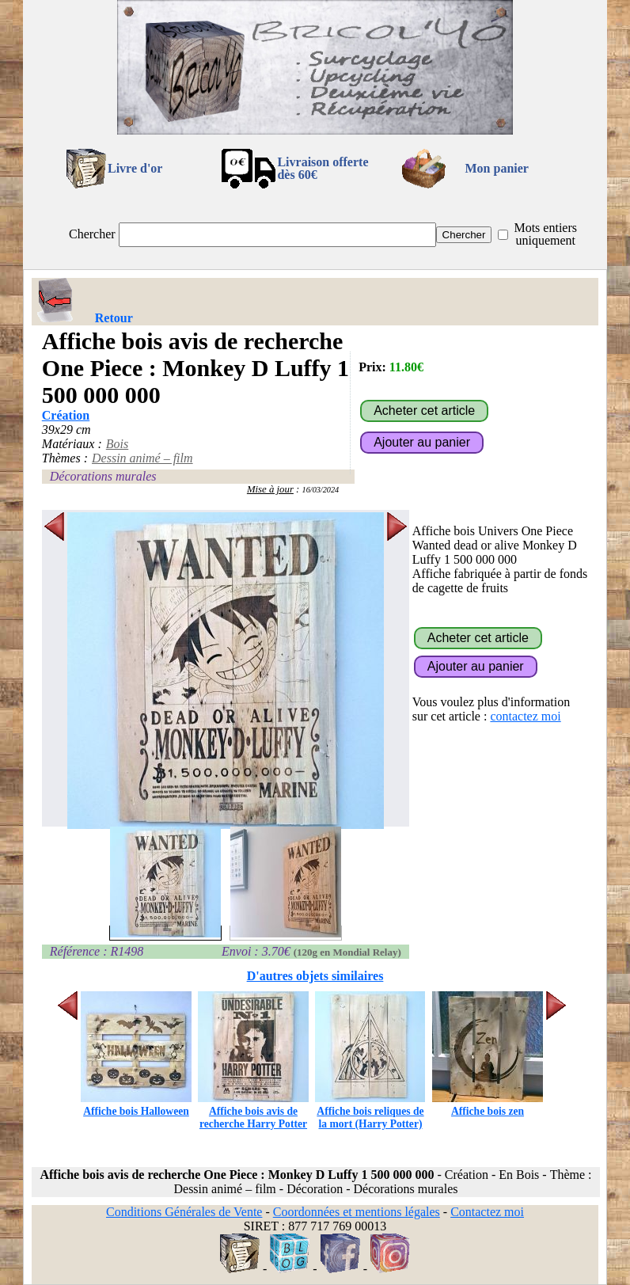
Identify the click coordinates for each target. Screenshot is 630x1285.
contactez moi (525, 716)
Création (65, 415)
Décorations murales (103, 476)
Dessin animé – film (142, 458)
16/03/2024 (321, 489)
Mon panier (497, 168)
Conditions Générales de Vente (184, 1211)
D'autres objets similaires (315, 976)
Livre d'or (135, 168)
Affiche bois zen (487, 1105)
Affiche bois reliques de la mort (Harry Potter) (370, 1111)
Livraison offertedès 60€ (322, 168)
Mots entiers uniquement (545, 234)
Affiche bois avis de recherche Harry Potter (253, 1111)
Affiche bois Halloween (136, 1105)
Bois (117, 444)
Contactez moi (487, 1211)
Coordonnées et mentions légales (356, 1211)
